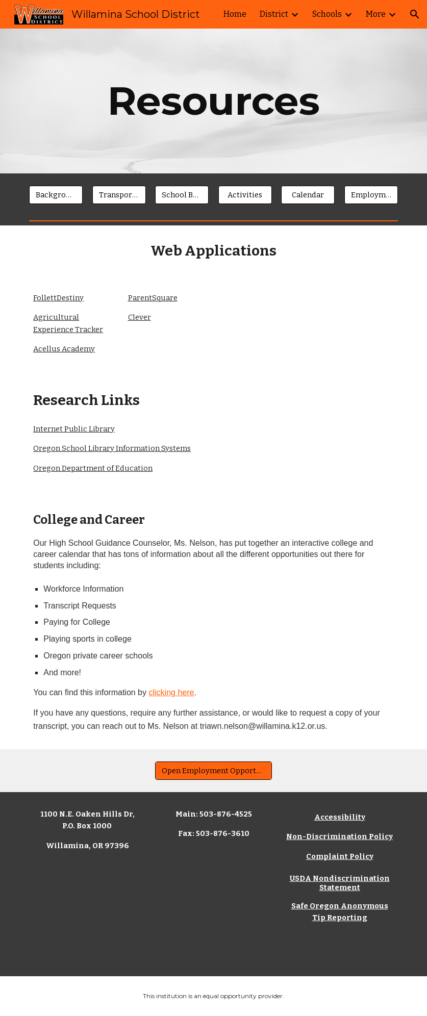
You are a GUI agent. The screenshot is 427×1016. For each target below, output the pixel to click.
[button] (415, 14)
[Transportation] (119, 195)
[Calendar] (308, 195)
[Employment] (371, 195)
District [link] (274, 14)
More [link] (376, 14)
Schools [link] (327, 14)
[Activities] (245, 195)
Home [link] (234, 14)
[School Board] (182, 195)
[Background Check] (56, 195)
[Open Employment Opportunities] (213, 770)
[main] (213, 101)
